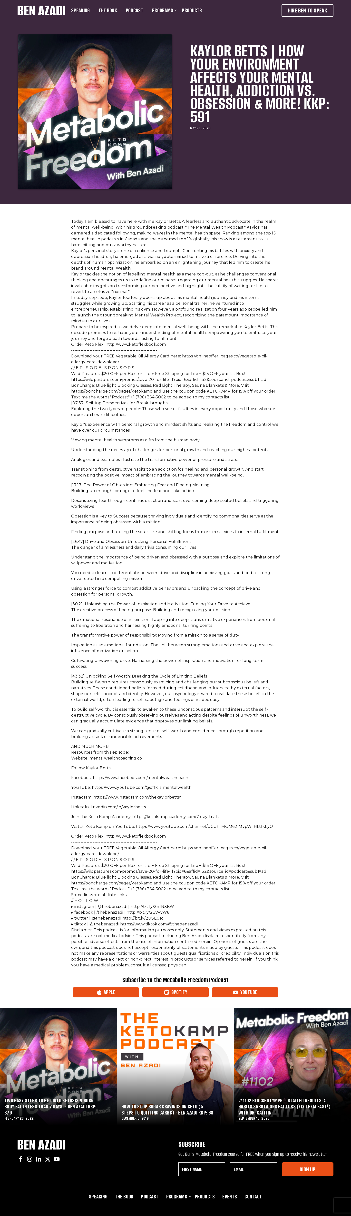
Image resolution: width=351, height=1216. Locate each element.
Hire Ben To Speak (307, 10)
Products (192, 10)
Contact (253, 1196)
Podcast (134, 10)
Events (229, 1196)
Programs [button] (163, 10)
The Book (107, 10)
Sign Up (307, 1169)
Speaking (80, 10)
